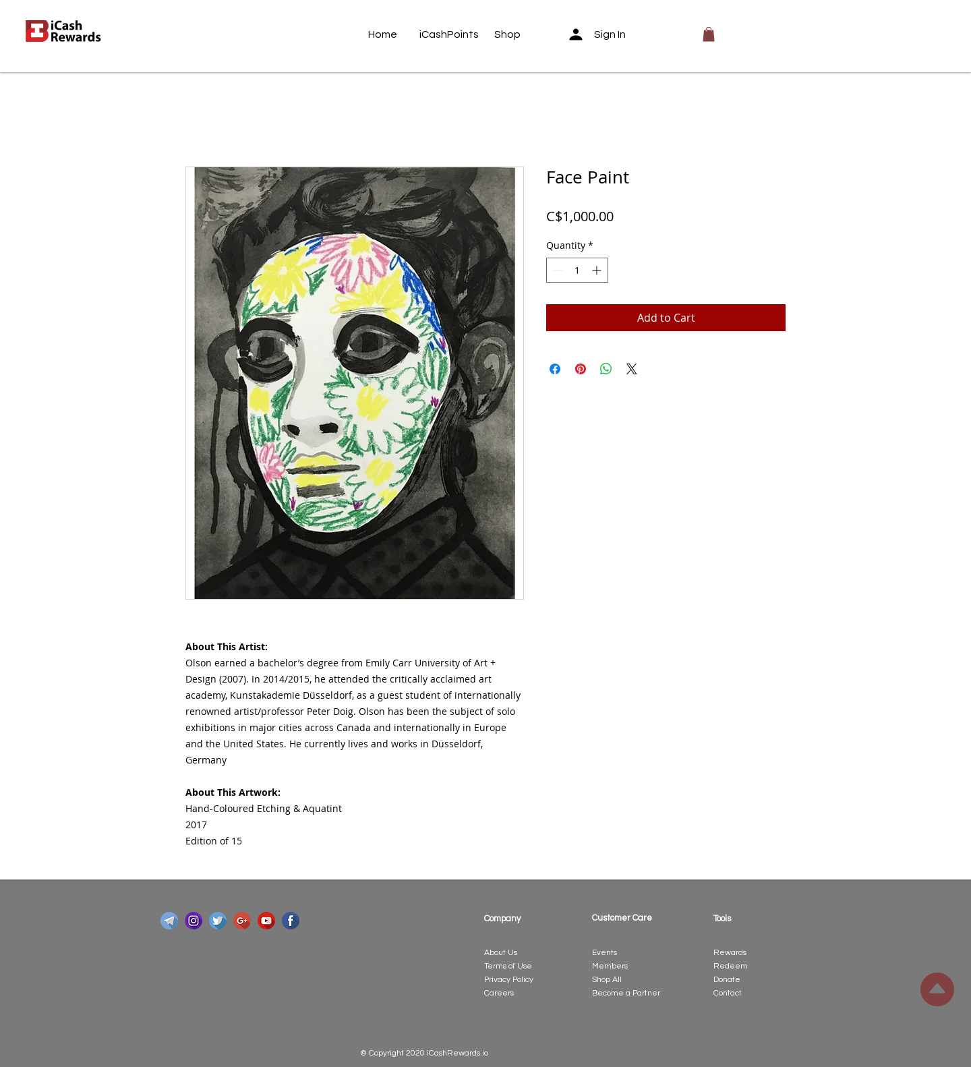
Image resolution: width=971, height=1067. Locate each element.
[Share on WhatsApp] (606, 369)
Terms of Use (508, 966)
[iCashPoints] (449, 34)
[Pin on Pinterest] (580, 369)
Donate (726, 979)
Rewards (729, 952)
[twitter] (218, 920)
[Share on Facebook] (555, 369)
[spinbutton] (577, 270)
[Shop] (520, 34)
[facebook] (290, 920)
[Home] (393, 34)
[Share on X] (632, 369)
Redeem (730, 966)
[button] (709, 34)
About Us (500, 952)
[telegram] (169, 920)
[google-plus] (242, 920)
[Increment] (597, 270)
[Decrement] (556, 270)
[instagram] (193, 920)
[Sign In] (601, 34)
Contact (727, 993)
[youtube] (266, 920)
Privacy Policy (508, 979)
